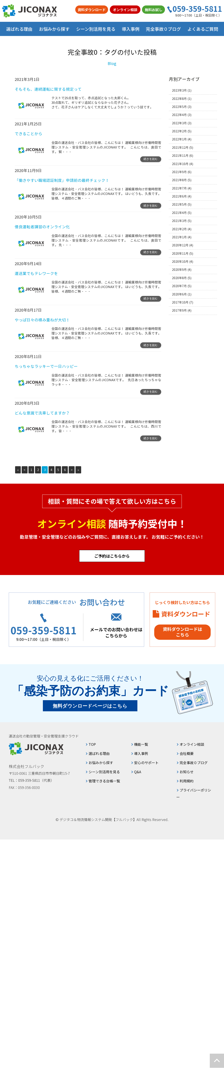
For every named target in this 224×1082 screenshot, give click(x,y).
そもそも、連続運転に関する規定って (48, 89)
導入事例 (130, 29)
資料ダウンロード (92, 9)
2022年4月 (179, 115)
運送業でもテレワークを (36, 273)
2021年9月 (179, 172)
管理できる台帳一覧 (104, 780)
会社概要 (187, 753)
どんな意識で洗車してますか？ (42, 413)
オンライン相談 (125, 9)
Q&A (137, 771)
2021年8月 (179, 180)
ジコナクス (29, 10)
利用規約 (187, 780)
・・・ (67, 152)
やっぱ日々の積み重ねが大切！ (42, 320)
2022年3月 (179, 123)
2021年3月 (179, 221)
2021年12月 (180, 147)
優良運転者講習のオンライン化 (42, 227)
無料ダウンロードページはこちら (90, 706)
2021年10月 (180, 164)
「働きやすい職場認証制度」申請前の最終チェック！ (62, 180)
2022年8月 (179, 99)
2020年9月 (179, 270)
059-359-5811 (197, 8)
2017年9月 (179, 310)
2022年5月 (179, 107)
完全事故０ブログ (163, 29)
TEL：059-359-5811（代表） (31, 780)
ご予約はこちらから (112, 556)
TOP (92, 744)
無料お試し (153, 9)
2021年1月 (179, 237)
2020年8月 (179, 278)
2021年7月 (179, 188)
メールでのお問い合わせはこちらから (116, 632)
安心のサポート (146, 762)
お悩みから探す (101, 762)
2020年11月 (180, 253)
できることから (28, 134)
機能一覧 (141, 744)
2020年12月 (180, 245)
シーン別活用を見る (104, 771)
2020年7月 (179, 286)
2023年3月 (179, 90)
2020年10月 (180, 261)
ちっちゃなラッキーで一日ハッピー (46, 366)
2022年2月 (179, 131)
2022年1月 (179, 139)
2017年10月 (180, 302)
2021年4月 (179, 213)
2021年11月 (180, 156)
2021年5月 (179, 204)
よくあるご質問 (202, 29)
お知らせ (187, 771)
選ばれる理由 (19, 29)
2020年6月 (179, 294)
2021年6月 (179, 196)
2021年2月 (179, 229)
